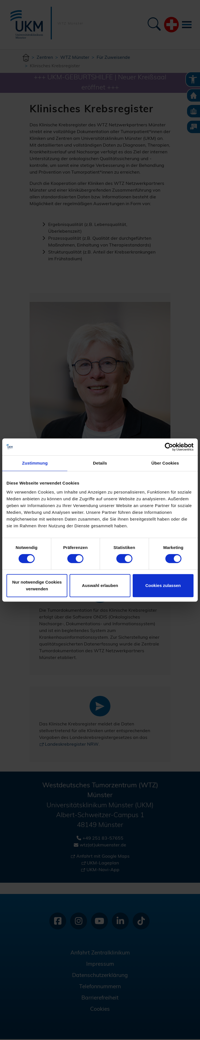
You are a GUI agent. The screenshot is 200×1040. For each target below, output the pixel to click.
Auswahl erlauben (100, 585)
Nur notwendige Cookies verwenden (37, 585)
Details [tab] (100, 463)
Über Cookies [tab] (165, 463)
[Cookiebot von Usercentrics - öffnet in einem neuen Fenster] (169, 447)
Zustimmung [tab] (35, 463)
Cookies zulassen (163, 585)
